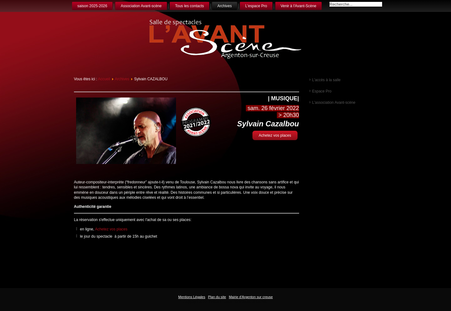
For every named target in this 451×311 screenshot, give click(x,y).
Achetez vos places (275, 135)
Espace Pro (322, 91)
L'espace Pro (256, 6)
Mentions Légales (191, 297)
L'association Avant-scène (333, 102)
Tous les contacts (189, 6)
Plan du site (217, 297)
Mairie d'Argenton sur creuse (251, 297)
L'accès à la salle (326, 80)
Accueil (104, 79)
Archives (224, 6)
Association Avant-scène (141, 6)
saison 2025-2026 (92, 6)
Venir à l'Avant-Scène (298, 6)
